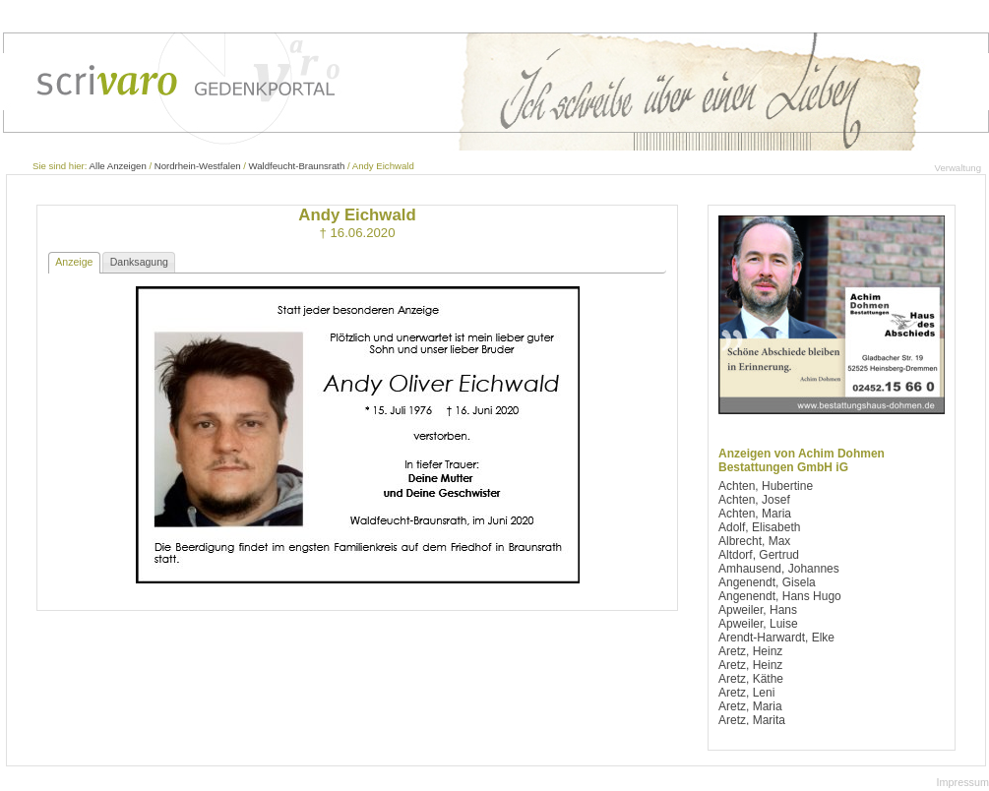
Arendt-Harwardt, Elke (776, 637)
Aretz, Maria (750, 706)
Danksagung (139, 262)
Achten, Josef (754, 500)
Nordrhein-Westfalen (198, 165)
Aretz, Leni (746, 693)
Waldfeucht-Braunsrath (297, 165)
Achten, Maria (754, 513)
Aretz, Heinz (750, 651)
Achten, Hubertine (765, 486)
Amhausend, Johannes (778, 569)
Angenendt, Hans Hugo (779, 596)
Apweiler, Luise (758, 624)
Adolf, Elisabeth (759, 527)
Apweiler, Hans (757, 610)
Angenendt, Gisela (767, 582)
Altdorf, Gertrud (758, 555)
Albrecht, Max (754, 541)
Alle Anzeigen (118, 165)
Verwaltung (958, 167)
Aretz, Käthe (750, 679)
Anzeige (74, 262)
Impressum (963, 782)
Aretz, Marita (751, 720)
